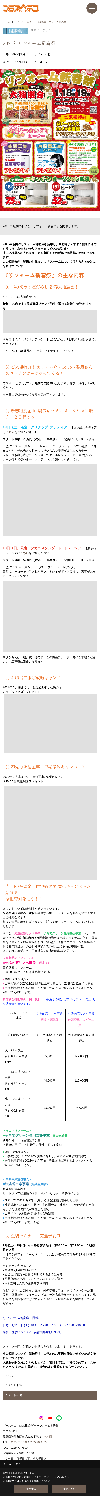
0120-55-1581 (19, 1442)
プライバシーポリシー (42, 1476)
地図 (49, 1436)
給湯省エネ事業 (17, 1184)
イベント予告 (13, 1385)
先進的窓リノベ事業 (20, 963)
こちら (10, 432)
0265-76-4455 (38, 1442)
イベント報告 (13, 1395)
